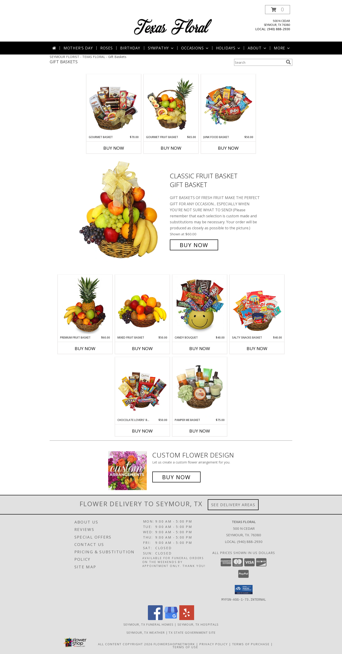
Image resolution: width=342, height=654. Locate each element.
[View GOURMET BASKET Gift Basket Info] (113, 104)
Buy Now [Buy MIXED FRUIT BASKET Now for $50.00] (142, 348)
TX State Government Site (192, 632)
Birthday (130, 48)
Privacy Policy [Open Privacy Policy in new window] (213, 644)
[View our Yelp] (186, 618)
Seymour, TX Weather (145, 632)
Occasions (195, 48)
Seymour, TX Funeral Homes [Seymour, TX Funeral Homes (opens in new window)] (148, 624)
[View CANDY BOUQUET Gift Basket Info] (199, 305)
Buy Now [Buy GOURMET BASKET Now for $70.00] (113, 148)
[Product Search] (259, 62)
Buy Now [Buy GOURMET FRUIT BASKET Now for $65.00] (171, 148)
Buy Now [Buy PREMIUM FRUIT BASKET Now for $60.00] (85, 348)
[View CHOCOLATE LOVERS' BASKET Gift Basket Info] (142, 387)
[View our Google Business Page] (171, 618)
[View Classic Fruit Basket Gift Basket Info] (122, 210)
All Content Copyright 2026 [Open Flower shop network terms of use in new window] (125, 644)
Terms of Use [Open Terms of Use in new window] (185, 647)
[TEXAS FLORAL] (173, 21)
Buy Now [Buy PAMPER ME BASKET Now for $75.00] (199, 431)
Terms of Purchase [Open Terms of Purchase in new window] (251, 644)
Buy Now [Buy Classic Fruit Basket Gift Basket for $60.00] (194, 245)
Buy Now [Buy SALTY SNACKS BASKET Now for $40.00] (257, 348)
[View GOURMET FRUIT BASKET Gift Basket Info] (171, 104)
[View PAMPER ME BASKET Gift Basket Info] (199, 387)
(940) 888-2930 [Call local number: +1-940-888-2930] (278, 29)
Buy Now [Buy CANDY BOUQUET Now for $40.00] (199, 348)
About (257, 48)
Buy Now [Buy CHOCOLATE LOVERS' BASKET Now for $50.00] (142, 431)
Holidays (228, 48)
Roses (106, 48)
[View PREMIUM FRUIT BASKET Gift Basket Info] (85, 305)
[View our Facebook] (155, 618)
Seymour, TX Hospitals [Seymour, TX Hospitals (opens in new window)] (198, 624)
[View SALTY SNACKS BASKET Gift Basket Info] (257, 305)
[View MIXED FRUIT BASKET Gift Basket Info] (142, 305)
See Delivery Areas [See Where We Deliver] (233, 504)
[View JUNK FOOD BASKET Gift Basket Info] (228, 104)
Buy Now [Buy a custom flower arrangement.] (176, 477)
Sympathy (161, 48)
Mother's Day (78, 48)
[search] (288, 62)
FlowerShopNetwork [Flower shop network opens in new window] (174, 644)
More (282, 48)
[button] (277, 9)
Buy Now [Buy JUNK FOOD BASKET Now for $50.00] (228, 148)
